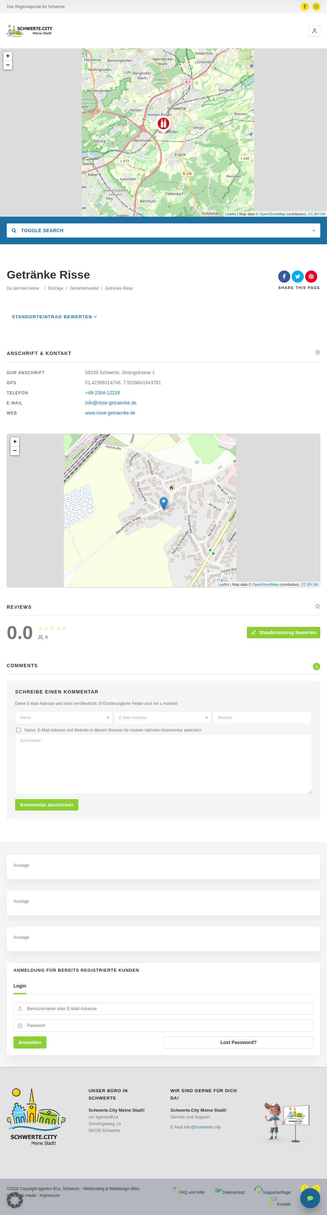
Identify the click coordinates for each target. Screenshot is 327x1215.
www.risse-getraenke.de (110, 413)
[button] (314, 31)
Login (19, 986)
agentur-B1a (49, 1188)
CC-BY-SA (316, 214)
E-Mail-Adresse (163, 717)
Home (33, 288)
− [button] (8, 65)
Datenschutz (229, 1192)
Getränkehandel (84, 288)
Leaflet (230, 214)
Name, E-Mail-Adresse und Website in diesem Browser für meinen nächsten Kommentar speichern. (114, 730)
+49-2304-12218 (102, 392)
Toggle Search (38, 230)
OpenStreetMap (272, 214)
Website (225, 717)
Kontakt (279, 1204)
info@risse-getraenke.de (111, 402)
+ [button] (8, 56)
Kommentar (31, 740)
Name (64, 717)
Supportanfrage (272, 1192)
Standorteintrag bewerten (52, 316)
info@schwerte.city (202, 1127)
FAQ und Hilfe (188, 1192)
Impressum (50, 1195)
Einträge (55, 288)
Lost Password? (238, 1042)
